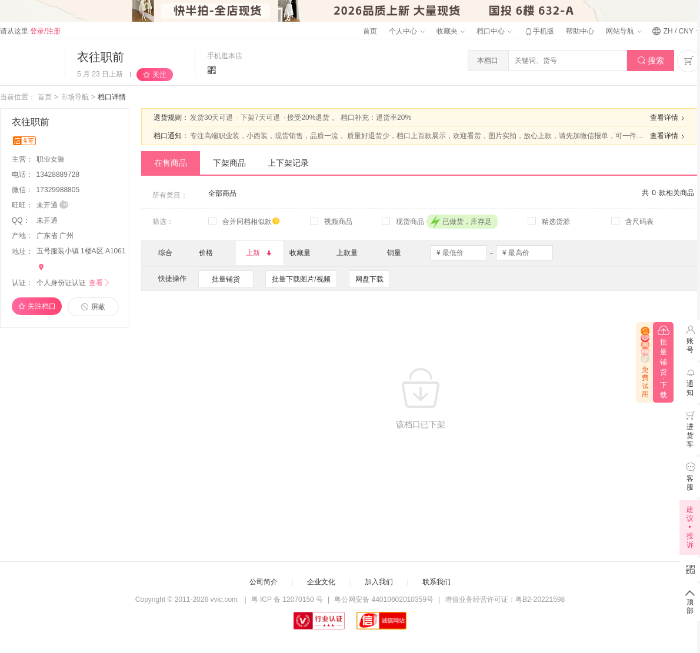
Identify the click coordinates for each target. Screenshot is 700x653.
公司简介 (263, 582)
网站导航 (623, 31)
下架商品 (229, 163)
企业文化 (321, 582)
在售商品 (170, 163)
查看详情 (669, 118)
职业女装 (51, 159)
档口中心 (494, 31)
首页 (370, 31)
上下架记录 (288, 163)
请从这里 (30, 31)
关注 (159, 75)
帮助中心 (580, 31)
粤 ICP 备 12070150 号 (287, 599)
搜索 (651, 61)
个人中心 (406, 31)
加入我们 (379, 582)
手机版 (539, 31)
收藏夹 (450, 31)
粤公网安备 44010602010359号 (384, 599)
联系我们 (436, 582)
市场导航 (75, 97)
